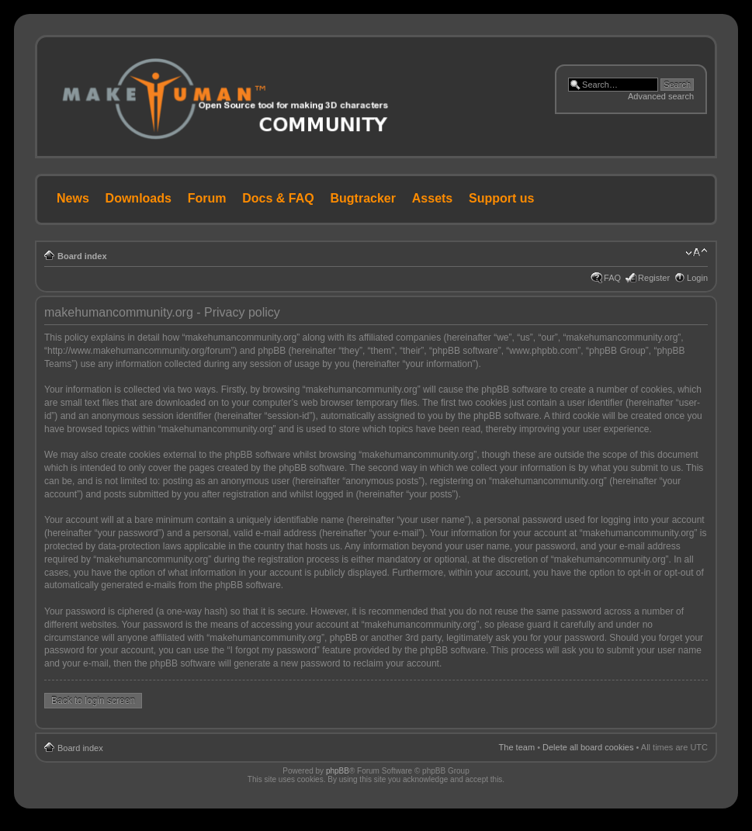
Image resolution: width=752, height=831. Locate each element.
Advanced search (661, 96)
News (73, 198)
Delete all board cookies (587, 747)
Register (654, 277)
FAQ (612, 277)
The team (517, 747)
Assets (432, 198)
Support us (501, 198)
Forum (207, 198)
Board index (82, 256)
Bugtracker (363, 198)
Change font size (696, 253)
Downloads (139, 198)
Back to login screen (93, 700)
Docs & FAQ (278, 198)
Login (697, 277)
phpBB (337, 771)
